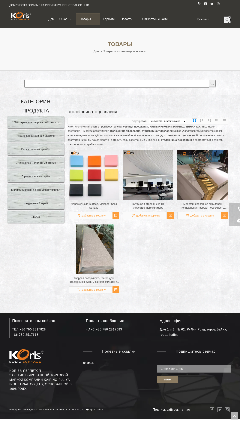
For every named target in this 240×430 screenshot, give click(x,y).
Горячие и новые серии (35, 176)
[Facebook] (199, 4)
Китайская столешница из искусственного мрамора (148, 205)
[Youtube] (212, 4)
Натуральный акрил (35, 203)
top (234, 415)
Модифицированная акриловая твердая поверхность (35, 191)
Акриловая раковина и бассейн (36, 135)
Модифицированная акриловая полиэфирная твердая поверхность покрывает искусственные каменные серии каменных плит (202, 206)
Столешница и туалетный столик (36, 162)
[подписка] (167, 379)
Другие (36, 216)
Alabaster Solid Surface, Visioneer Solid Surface (93, 205)
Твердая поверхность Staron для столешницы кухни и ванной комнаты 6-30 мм (94, 280)
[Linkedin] (205, 4)
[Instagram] (218, 4)
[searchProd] (116, 84)
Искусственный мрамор (35, 149)
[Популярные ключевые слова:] (227, 19)
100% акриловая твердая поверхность (35, 122)
